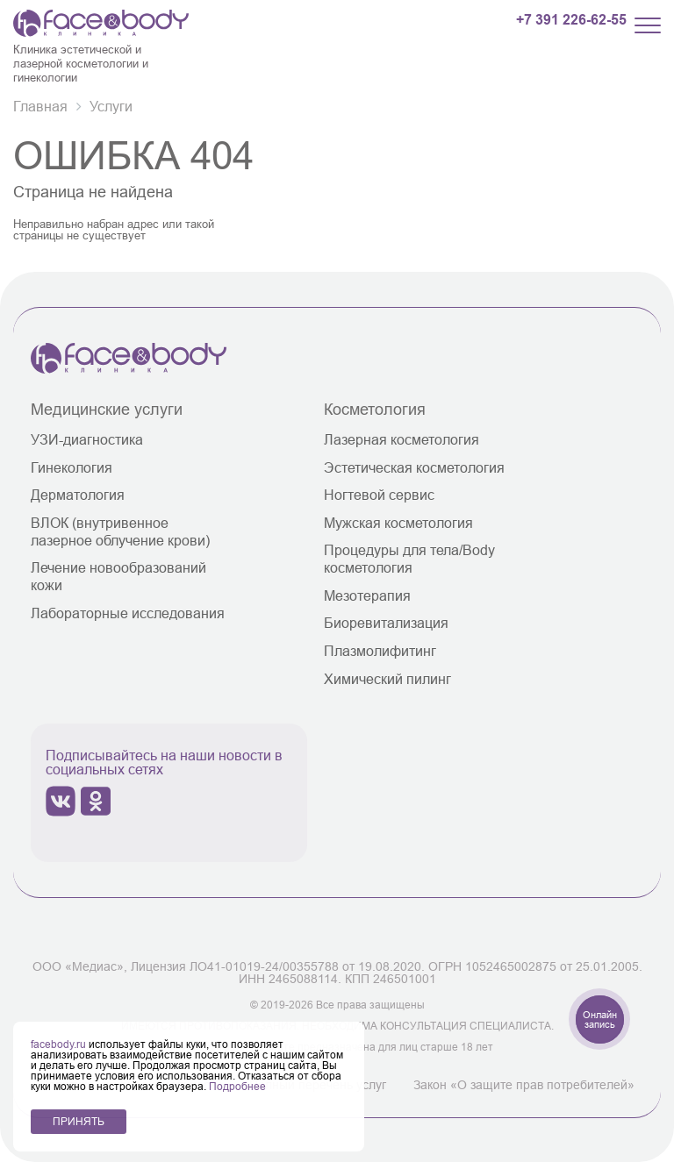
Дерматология (78, 495)
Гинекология (71, 467)
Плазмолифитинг (380, 651)
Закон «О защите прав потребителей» (524, 1085)
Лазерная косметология (401, 439)
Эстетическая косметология (414, 467)
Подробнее (237, 1086)
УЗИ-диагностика (87, 439)
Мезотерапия (367, 595)
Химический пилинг (387, 679)
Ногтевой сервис (379, 495)
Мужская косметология (398, 523)
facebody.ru (60, 1044)
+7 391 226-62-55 (571, 20)
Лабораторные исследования (128, 613)
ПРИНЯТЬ (78, 1121)
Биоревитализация (386, 623)
